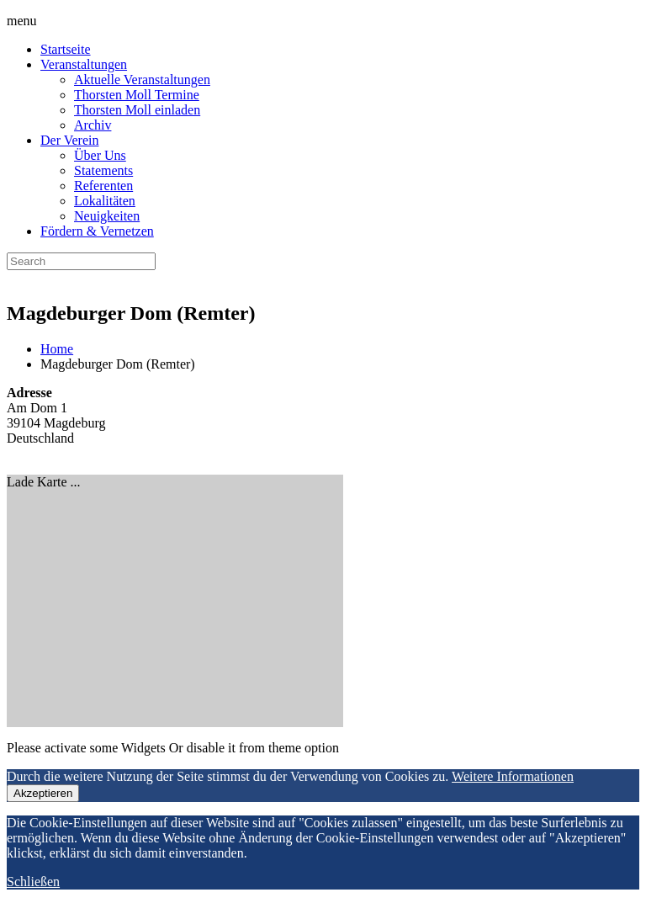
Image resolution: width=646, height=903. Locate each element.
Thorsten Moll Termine (136, 95)
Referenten (103, 185)
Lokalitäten (104, 201)
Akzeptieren (42, 793)
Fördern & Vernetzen (97, 231)
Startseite (65, 49)
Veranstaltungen (83, 64)
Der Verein (69, 140)
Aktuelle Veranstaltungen (142, 79)
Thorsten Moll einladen (137, 110)
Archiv (92, 125)
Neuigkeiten (107, 216)
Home (56, 349)
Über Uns (100, 155)
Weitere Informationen (513, 776)
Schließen (33, 881)
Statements (103, 170)
